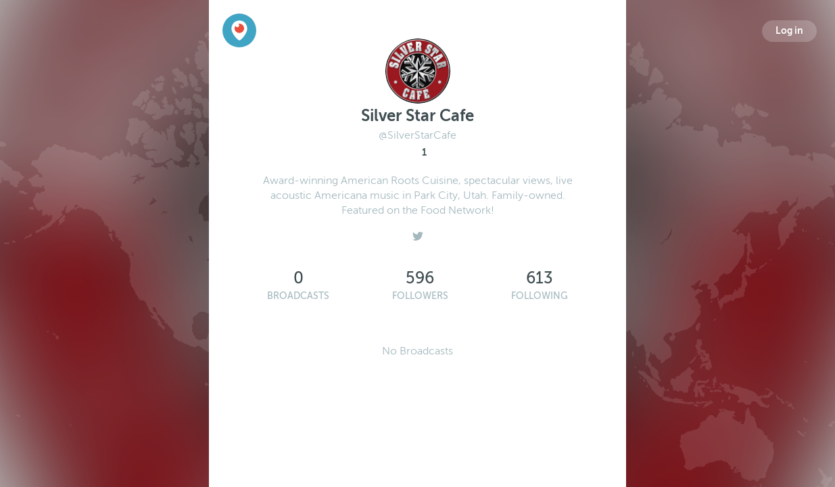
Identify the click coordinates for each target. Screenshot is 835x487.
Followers (420, 296)
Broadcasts (298, 296)
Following (539, 296)
